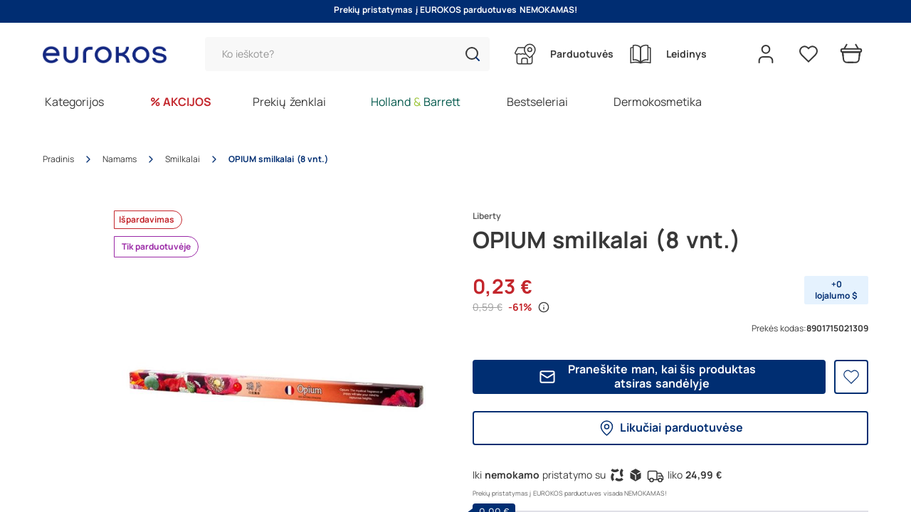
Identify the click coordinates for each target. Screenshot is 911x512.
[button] (472, 54)
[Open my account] (766, 54)
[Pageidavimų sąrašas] (808, 54)
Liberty (487, 216)
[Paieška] (347, 54)
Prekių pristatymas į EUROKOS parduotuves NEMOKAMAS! (455, 10)
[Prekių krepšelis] (851, 54)
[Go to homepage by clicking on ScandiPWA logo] (110, 54)
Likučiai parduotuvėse (670, 428)
